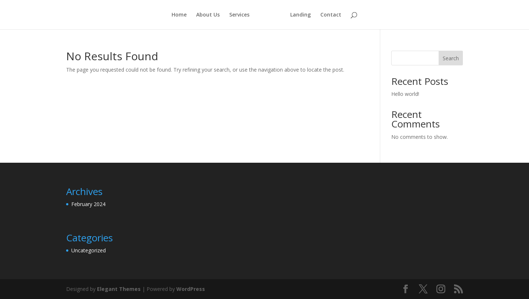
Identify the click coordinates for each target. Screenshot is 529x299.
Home (179, 15)
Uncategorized (88, 250)
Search (451, 58)
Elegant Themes (119, 288)
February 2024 (88, 204)
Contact (330, 15)
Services (239, 15)
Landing (300, 15)
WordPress (190, 288)
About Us (208, 15)
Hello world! (405, 93)
